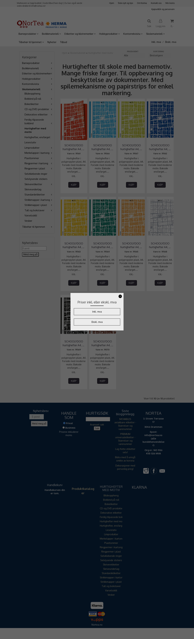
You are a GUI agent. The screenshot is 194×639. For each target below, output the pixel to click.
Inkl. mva (97, 311)
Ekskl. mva (97, 321)
